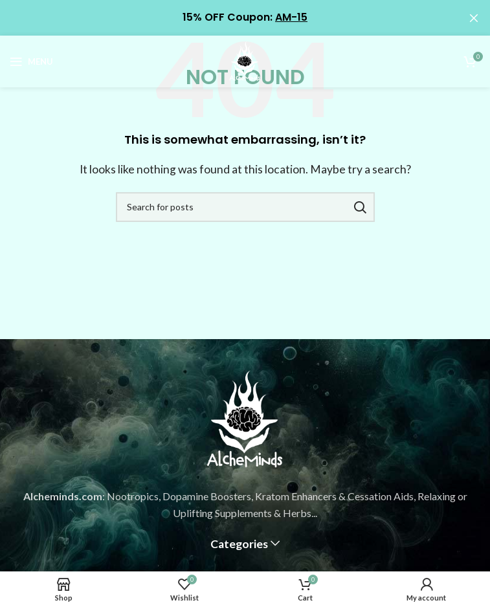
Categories (239, 544)
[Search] (245, 207)
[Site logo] (245, 60)
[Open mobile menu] (31, 61)
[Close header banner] (474, 18)
